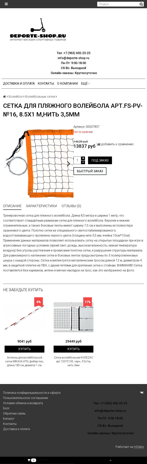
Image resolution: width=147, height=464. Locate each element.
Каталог (9, 418)
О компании (67, 83)
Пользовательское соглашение (25, 398)
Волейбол (16, 96)
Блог (6, 408)
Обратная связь (14, 413)
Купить (24, 349)
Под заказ (100, 160)
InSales (139, 447)
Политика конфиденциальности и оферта (31, 393)
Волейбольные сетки (40, 96)
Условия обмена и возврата (23, 403)
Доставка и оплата (19, 83)
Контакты (46, 83)
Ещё (85, 83)
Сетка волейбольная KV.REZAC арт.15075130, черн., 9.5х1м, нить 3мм (73, 361)
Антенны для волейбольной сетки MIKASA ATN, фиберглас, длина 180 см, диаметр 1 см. (24, 361)
